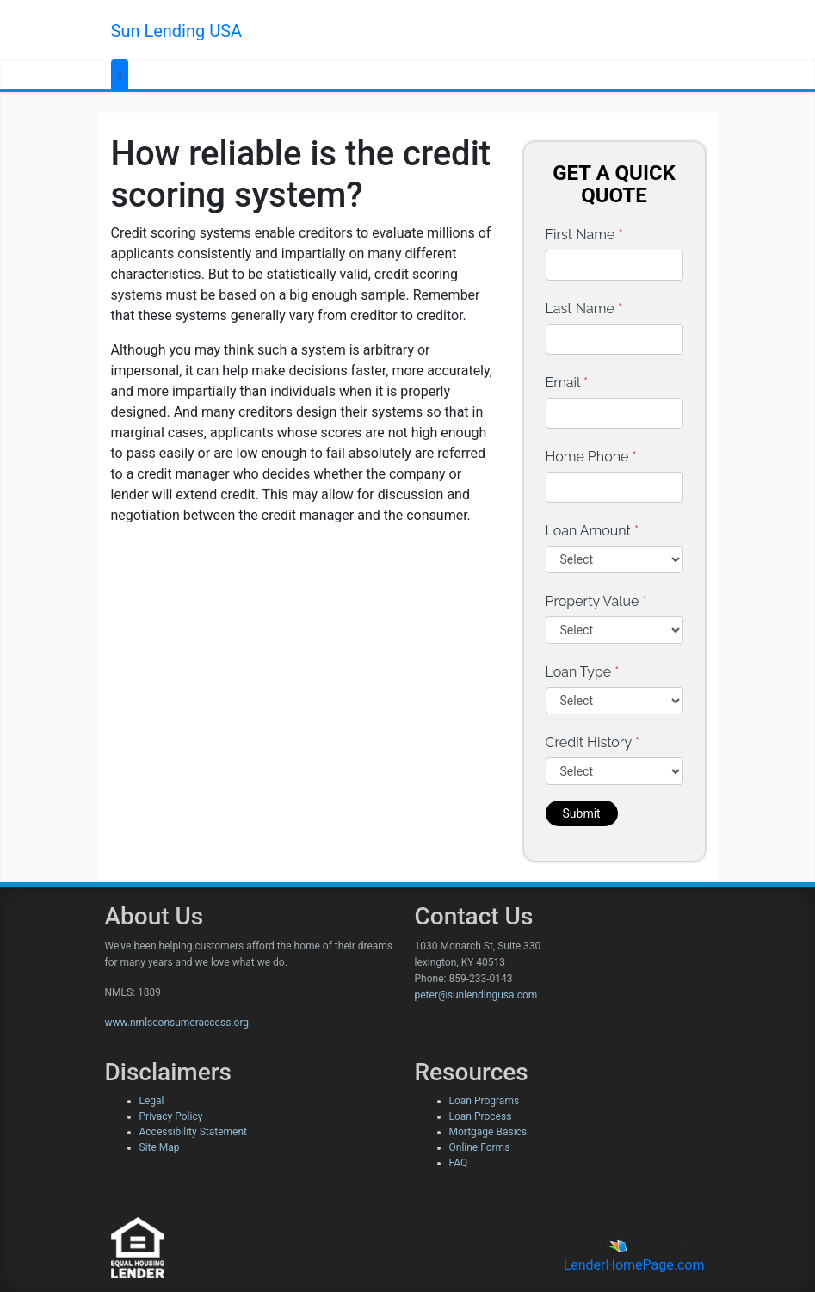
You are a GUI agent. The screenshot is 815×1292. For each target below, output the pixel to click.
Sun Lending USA (177, 31)
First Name (584, 234)
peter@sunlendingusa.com (476, 995)
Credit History (592, 742)
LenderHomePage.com (634, 1265)
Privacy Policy (171, 1116)
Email (567, 382)
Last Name (584, 308)
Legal (151, 1101)
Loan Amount (592, 530)
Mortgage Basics (488, 1132)
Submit (582, 813)
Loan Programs (484, 1101)
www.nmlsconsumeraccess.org (177, 1023)
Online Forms (479, 1147)
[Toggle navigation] (120, 75)
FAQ (458, 1163)
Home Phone (591, 456)
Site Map (159, 1147)
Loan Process (480, 1116)
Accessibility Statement (193, 1132)
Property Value (596, 601)
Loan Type (583, 672)
